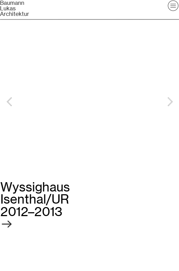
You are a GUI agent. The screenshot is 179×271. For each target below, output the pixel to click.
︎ (31, 218)
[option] (89, 102)
